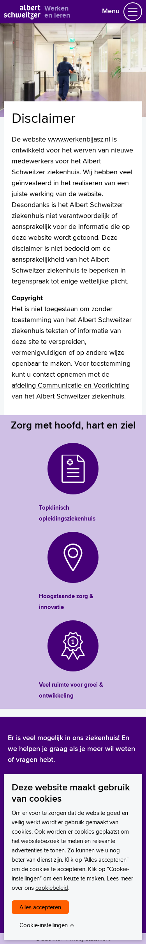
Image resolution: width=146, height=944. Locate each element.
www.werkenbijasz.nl (79, 139)
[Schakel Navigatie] (132, 11)
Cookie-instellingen (43, 925)
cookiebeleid (51, 888)
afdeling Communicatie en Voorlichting (71, 385)
